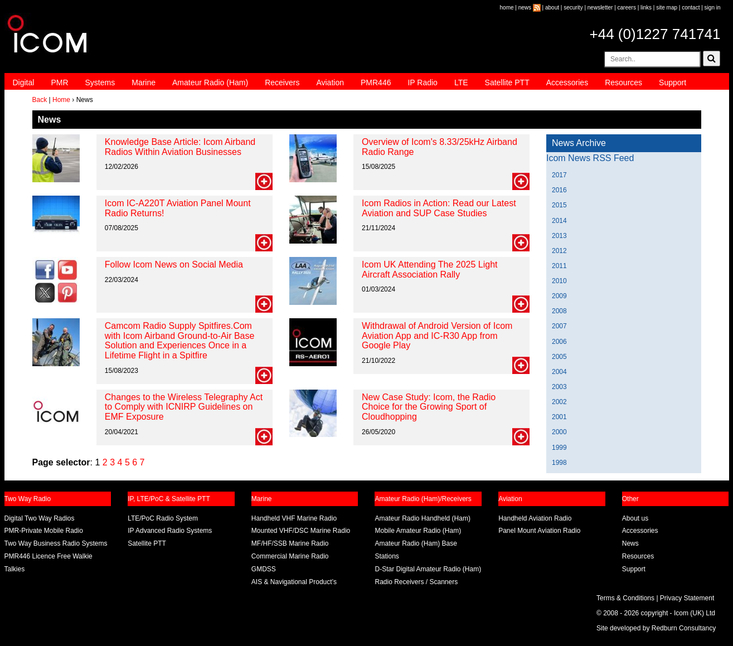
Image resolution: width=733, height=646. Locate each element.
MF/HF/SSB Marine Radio (290, 543)
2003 (559, 387)
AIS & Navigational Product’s (294, 582)
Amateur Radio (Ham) (210, 82)
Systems (100, 82)
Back (39, 100)
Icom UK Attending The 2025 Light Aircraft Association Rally (429, 269)
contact (691, 7)
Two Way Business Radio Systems (56, 543)
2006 (559, 342)
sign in (713, 7)
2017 (559, 175)
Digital (24, 82)
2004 (559, 372)
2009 (559, 296)
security (573, 7)
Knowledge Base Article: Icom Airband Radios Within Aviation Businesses (180, 147)
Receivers (282, 82)
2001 (559, 417)
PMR (59, 82)
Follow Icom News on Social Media (174, 264)
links (646, 7)
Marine (144, 82)
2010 (559, 281)
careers (627, 7)
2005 (559, 357)
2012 (559, 251)
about (552, 7)
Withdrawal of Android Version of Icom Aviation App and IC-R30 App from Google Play (437, 335)
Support (672, 82)
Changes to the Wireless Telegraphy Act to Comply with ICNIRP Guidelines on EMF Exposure (184, 406)
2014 (559, 221)
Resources (623, 82)
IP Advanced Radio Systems (170, 531)
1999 (559, 447)
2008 (559, 311)
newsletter (600, 7)
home (507, 7)
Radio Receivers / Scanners (416, 582)
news (524, 7)
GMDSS (263, 569)
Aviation (330, 82)
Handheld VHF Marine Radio (294, 518)
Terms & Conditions (625, 598)
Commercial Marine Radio (290, 556)
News (630, 543)
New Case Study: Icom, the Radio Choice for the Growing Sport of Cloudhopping (429, 406)
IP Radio (422, 82)
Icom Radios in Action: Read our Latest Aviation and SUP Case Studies (439, 208)
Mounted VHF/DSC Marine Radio (300, 531)
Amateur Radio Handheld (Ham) (422, 518)
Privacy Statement (687, 598)
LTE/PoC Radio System (163, 518)
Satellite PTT (507, 82)
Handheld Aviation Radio (534, 518)
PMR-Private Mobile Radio (43, 531)
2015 (559, 205)
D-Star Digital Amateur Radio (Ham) (428, 569)
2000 (559, 432)
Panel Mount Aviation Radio (539, 531)
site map (666, 7)
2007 (559, 326)
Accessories (567, 82)
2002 (559, 402)
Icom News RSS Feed (590, 158)
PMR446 (376, 82)
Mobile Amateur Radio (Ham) (418, 531)
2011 (559, 266)
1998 (559, 463)
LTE (461, 82)
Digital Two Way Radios (39, 518)
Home (61, 100)
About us (635, 518)
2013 (559, 236)
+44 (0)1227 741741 (655, 34)
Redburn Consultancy (684, 628)
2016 (559, 190)
